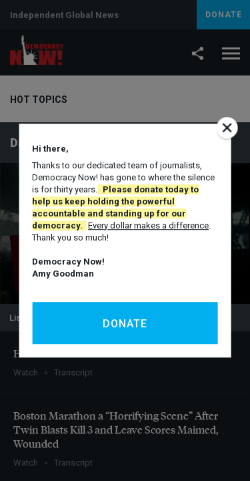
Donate (125, 323)
